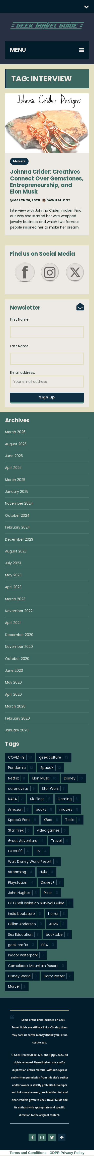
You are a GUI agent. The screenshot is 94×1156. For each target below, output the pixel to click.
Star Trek (19, 831)
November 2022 (19, 611)
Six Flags (40, 799)
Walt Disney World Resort (33, 862)
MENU (18, 50)
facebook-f (32, 1138)
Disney (73, 778)
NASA (15, 799)
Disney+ (51, 883)
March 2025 (15, 480)
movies (68, 810)
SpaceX (50, 768)
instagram (42, 1138)
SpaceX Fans (22, 820)
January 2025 (16, 492)
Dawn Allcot (56, 200)
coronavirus (21, 789)
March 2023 (15, 599)
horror (56, 914)
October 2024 (17, 515)
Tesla (72, 820)
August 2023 (16, 551)
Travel (59, 841)
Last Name (19, 346)
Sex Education (23, 935)
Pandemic (20, 768)
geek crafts (21, 945)
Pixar (51, 893)
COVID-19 (20, 758)
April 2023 (13, 587)
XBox (51, 820)
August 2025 (16, 444)
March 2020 (15, 706)
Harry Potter (57, 976)
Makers (19, 161)
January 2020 (17, 730)
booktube (57, 935)
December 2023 (19, 539)
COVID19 (18, 851)
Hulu (46, 872)
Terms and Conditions (28, 1153)
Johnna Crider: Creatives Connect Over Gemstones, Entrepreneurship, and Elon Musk (46, 182)
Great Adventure (26, 841)
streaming (20, 872)
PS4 (47, 945)
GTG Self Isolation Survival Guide (39, 903)
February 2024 (17, 527)
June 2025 (14, 456)
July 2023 (13, 563)
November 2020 (19, 647)
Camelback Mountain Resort (36, 966)
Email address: (47, 379)
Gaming (68, 799)
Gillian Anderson (25, 924)
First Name (19, 319)
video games (51, 831)
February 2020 (17, 718)
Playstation (21, 883)
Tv (41, 851)
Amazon (18, 810)
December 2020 (19, 635)
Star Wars (53, 789)
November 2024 (19, 503)
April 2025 (13, 468)
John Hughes (22, 893)
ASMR (56, 924)
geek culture (53, 758)
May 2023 (13, 575)
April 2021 (13, 623)
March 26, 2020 (25, 200)
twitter (52, 1138)
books (44, 810)
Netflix (16, 778)
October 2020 (17, 659)
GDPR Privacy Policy (66, 1153)
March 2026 (15, 432)
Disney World (22, 976)
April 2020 (13, 694)
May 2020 (13, 682)
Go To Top (61, 1138)
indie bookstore (24, 914)
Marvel (17, 987)
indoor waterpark (26, 955)
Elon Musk (44, 778)
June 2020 (14, 671)
